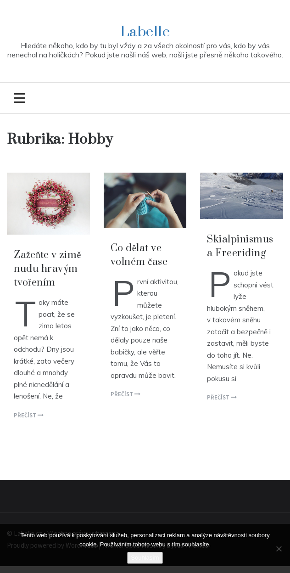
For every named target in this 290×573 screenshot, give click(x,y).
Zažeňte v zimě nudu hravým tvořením (47, 269)
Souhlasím (145, 557)
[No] (278, 548)
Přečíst (29, 415)
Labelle (145, 32)
